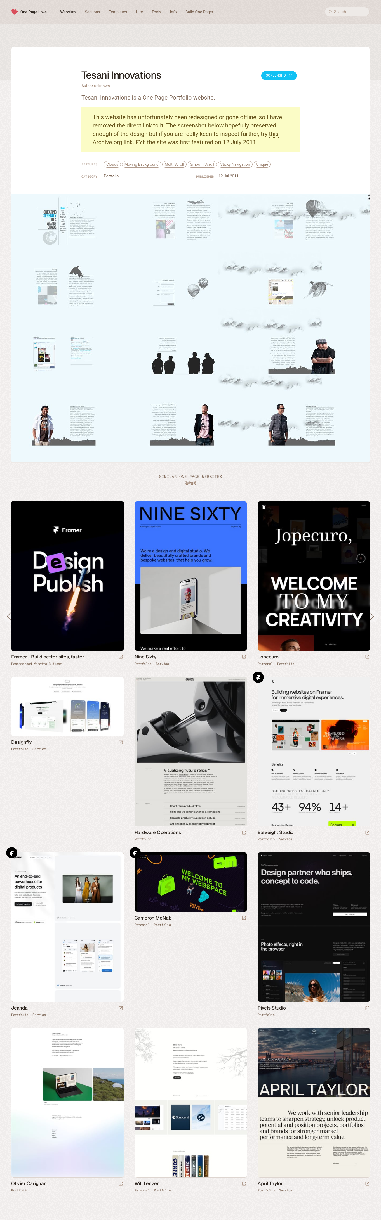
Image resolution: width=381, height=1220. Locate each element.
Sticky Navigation (235, 164)
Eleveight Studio (275, 832)
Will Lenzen (147, 1183)
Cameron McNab (153, 918)
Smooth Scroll (202, 164)
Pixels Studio (272, 1008)
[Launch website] (243, 657)
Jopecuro (268, 657)
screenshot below (201, 125)
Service (162, 663)
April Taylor (270, 1183)
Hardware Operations (158, 832)
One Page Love (33, 12)
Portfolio (111, 176)
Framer (258, 677)
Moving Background (141, 164)
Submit (190, 482)
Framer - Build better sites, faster (47, 657)
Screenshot (279, 75)
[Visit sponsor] (120, 657)
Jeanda (19, 1008)
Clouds (112, 164)
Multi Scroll (174, 164)
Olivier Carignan (29, 1183)
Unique (262, 164)
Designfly (21, 742)
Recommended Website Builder (36, 663)
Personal (265, 663)
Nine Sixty (145, 657)
